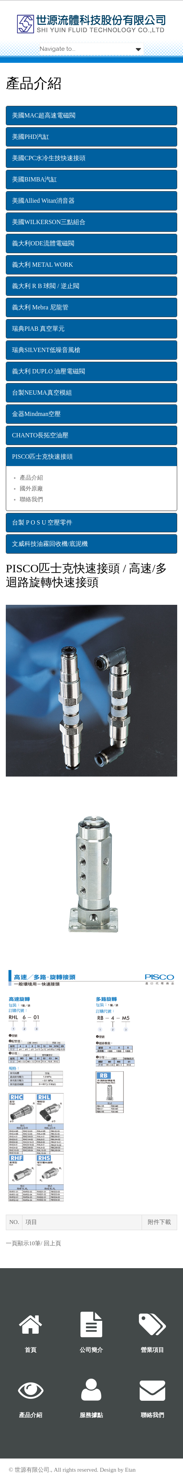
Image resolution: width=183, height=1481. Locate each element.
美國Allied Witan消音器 (43, 200)
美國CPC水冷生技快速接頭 (49, 158)
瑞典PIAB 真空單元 (38, 328)
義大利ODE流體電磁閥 (43, 243)
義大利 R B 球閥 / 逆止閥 (45, 286)
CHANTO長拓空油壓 (40, 435)
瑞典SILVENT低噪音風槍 (46, 350)
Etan (130, 1470)
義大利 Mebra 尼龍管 (40, 307)
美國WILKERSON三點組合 (49, 222)
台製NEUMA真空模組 (42, 392)
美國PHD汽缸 (30, 136)
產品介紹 (31, 478)
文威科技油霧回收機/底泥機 (50, 543)
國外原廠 (31, 488)
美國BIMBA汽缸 (34, 179)
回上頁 (52, 1243)
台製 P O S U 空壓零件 (42, 522)
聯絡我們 (31, 499)
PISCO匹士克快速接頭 (42, 456)
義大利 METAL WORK (42, 264)
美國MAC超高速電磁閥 (43, 115)
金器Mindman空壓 (36, 414)
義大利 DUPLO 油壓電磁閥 (48, 371)
